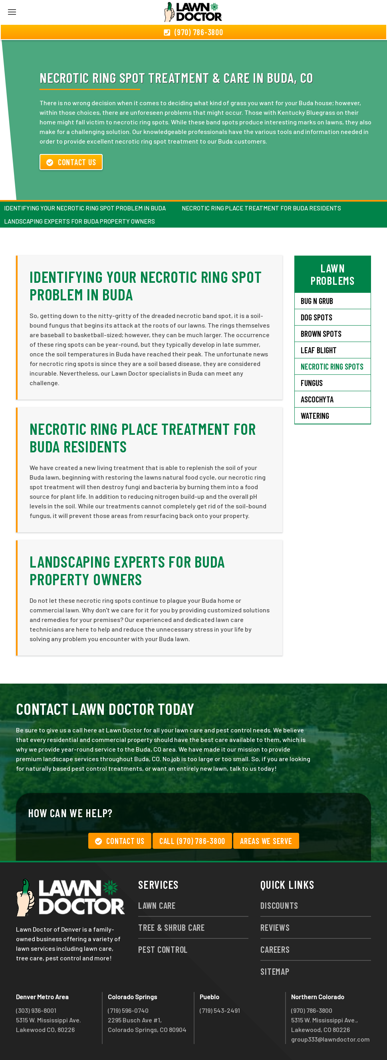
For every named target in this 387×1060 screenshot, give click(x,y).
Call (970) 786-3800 (192, 841)
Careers (275, 949)
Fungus (312, 383)
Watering (315, 415)
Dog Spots (316, 317)
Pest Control (163, 949)
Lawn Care (157, 905)
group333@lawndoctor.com (330, 1039)
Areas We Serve (266, 841)
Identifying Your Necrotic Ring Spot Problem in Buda (85, 208)
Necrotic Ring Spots (332, 366)
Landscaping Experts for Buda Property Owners (79, 221)
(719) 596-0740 (128, 1010)
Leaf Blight (319, 350)
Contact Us (71, 162)
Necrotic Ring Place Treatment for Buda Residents (261, 208)
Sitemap (274, 971)
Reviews (275, 927)
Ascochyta (317, 399)
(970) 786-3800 (311, 1010)
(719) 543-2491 (220, 1010)
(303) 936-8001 (36, 1010)
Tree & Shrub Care (171, 927)
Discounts (279, 905)
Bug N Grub (317, 301)
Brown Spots (321, 333)
